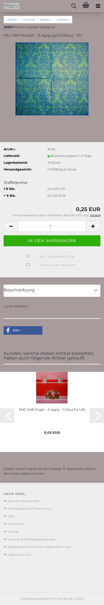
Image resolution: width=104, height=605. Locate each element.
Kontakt (13, 531)
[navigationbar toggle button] (98, 6)
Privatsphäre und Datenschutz (29, 508)
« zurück (28, 19)
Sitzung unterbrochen (23, 501)
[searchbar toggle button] (74, 6)
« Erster (11, 19)
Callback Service (19, 554)
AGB (10, 516)
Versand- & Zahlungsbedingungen (32, 539)
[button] (11, 226)
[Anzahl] (52, 226)
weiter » (46, 19)
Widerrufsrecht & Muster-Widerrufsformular (39, 547)
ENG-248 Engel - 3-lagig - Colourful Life (52, 409)
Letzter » (63, 19)
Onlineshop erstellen (35, 598)
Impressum (15, 524)
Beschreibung (19, 290)
